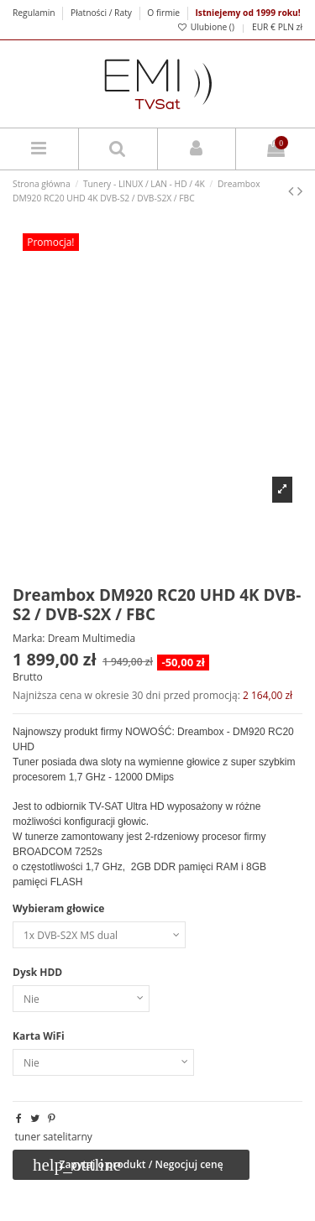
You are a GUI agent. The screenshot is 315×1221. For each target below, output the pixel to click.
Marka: (29, 638)
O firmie (163, 12)
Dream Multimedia (92, 638)
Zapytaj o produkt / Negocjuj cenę (128, 1165)
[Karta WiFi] (103, 1062)
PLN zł (290, 27)
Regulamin (35, 12)
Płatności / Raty (102, 12)
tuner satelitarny (53, 1137)
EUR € (264, 27)
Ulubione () (205, 27)
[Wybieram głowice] (99, 934)
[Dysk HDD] (81, 998)
